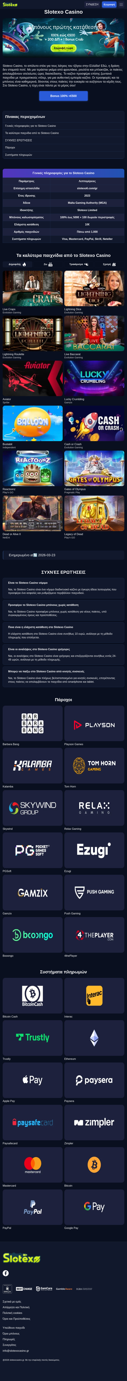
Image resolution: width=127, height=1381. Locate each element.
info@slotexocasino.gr (16, 1350)
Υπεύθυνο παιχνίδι (14, 1327)
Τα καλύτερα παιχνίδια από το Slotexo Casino (32, 133)
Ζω (48, 264)
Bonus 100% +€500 (63, 96)
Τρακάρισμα (78, 264)
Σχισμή (109, 264)
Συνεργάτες (9, 1345)
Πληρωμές (9, 1339)
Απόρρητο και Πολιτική (16, 1307)
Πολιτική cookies (12, 1313)
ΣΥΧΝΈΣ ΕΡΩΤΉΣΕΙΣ (18, 140)
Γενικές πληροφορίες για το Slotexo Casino (30, 125)
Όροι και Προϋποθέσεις (16, 1318)
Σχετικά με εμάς (12, 1301)
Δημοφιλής (17, 264)
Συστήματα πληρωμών (18, 154)
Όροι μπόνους (11, 1333)
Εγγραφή (109, 4)
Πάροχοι (10, 147)
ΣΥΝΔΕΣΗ (92, 4)
